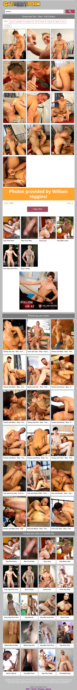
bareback (19, 22)
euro (63, 22)
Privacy (41, 689)
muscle (49, 22)
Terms (34, 689)
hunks (42, 22)
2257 (28, 689)
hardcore (29, 22)
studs (57, 22)
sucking (7, 26)
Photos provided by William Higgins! (38, 194)
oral (36, 22)
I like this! (37, 209)
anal (11, 22)
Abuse (48, 689)
